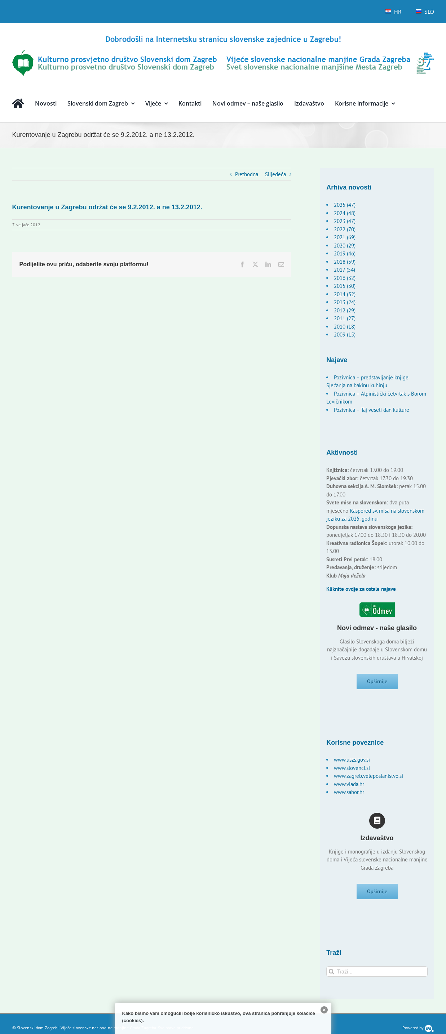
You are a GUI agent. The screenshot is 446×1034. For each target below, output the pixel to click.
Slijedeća (275, 174)
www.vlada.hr (349, 786)
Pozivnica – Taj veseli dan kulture (371, 409)
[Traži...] (377, 975)
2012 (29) (345, 310)
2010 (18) (345, 326)
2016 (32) (345, 278)
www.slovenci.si (352, 770)
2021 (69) (345, 237)
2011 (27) (345, 318)
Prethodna (246, 174)
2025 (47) (345, 204)
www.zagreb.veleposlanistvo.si (368, 778)
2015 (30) (345, 285)
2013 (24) (345, 302)
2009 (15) (345, 334)
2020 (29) (345, 245)
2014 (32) (345, 294)
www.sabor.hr (349, 794)
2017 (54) (344, 269)
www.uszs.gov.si (352, 761)
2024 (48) (345, 213)
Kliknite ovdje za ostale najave (361, 588)
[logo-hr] (223, 37)
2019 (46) (345, 253)
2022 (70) (345, 229)
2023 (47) (345, 221)
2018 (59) (345, 261)
